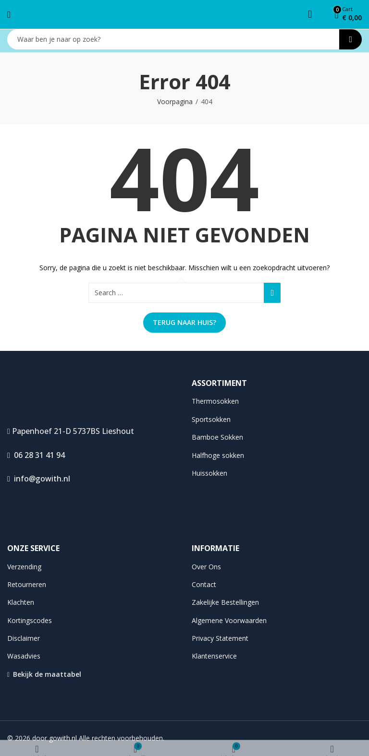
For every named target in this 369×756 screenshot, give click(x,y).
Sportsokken (211, 419)
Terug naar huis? (184, 322)
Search (350, 39)
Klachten (20, 602)
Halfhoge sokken (218, 455)
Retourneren (26, 584)
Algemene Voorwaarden (229, 620)
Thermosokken (215, 401)
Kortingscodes (29, 620)
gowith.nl (63, 738)
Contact (204, 584)
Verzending (24, 566)
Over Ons (206, 566)
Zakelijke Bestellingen (225, 602)
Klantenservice (214, 655)
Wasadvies (23, 655)
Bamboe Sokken (217, 437)
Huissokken (209, 473)
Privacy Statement (220, 638)
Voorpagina (175, 101)
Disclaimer (23, 638)
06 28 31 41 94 (36, 455)
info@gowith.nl (38, 478)
